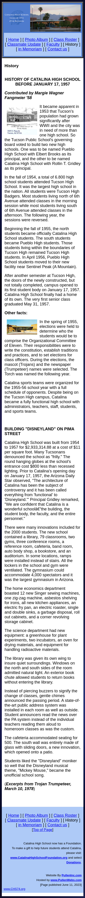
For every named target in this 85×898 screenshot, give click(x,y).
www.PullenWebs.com (66, 880)
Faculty (53, 44)
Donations (73, 862)
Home (13, 39)
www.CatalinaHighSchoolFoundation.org (39, 857)
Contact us (57, 49)
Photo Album (36, 39)
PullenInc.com (72, 875)
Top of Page (42, 830)
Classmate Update (24, 44)
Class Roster (65, 39)
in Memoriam (30, 49)
